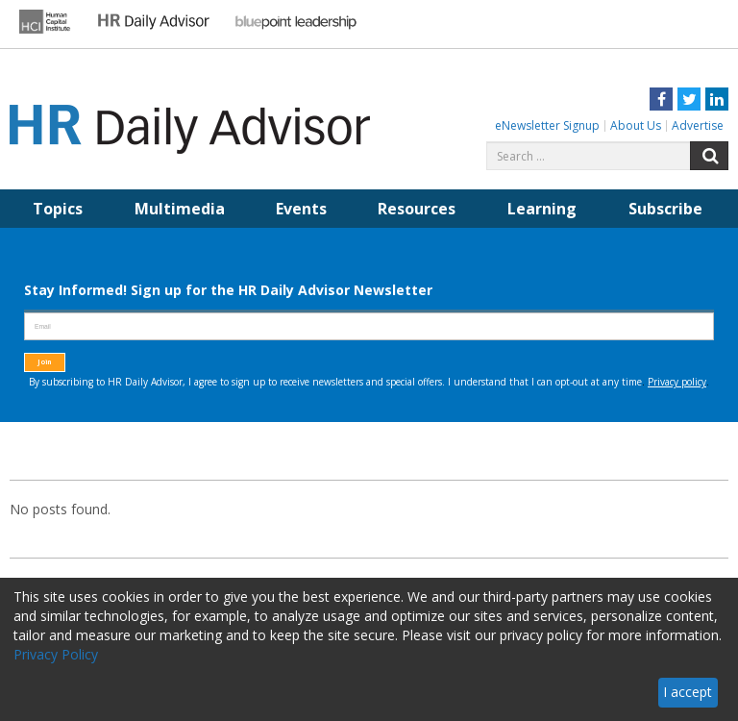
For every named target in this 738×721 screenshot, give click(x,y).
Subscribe (665, 208)
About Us (635, 125)
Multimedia (180, 208)
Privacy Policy (55, 654)
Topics (58, 208)
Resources (416, 208)
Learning (542, 208)
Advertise (698, 125)
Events (301, 208)
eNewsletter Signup (547, 125)
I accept (687, 692)
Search (709, 155)
